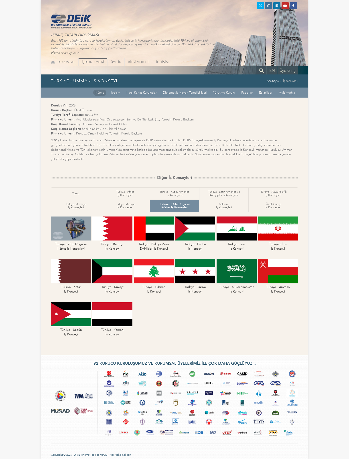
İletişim (115, 92)
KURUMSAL (67, 62)
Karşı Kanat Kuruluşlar (141, 92)
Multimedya (287, 92)
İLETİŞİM (162, 62)
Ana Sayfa (273, 81)
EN (272, 70)
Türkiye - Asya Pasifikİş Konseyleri (273, 193)
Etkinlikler (265, 92)
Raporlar (247, 92)
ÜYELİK (116, 62)
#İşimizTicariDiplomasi (66, 53)
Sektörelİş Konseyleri (224, 205)
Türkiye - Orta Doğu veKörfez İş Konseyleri (174, 205)
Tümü (75, 193)
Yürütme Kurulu (224, 92)
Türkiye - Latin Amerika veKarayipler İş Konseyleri (224, 193)
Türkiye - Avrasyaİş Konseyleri (75, 205)
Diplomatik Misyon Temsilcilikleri (185, 92)
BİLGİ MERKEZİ (138, 62)
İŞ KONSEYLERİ (93, 62)
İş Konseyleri (290, 81)
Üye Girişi (288, 70)
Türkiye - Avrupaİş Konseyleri (125, 205)
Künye (99, 92)
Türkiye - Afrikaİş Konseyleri (125, 193)
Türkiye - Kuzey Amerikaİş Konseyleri (174, 193)
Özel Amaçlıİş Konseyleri (273, 205)
